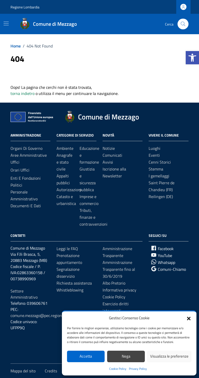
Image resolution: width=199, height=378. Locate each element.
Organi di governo (26, 148)
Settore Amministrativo (24, 294)
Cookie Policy (117, 368)
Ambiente (65, 148)
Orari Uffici (19, 170)
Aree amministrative (28, 155)
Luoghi (154, 148)
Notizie (109, 148)
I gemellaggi (159, 176)
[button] (192, 57)
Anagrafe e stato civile (64, 162)
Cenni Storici (160, 162)
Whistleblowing (70, 290)
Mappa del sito (23, 371)
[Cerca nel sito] (183, 24)
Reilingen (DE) (161, 196)
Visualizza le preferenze (169, 356)
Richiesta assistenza (74, 283)
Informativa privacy (119, 290)
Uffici (14, 162)
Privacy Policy (138, 368)
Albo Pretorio (114, 283)
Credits (51, 371)
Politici (16, 185)
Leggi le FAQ (67, 249)
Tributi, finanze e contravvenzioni (93, 217)
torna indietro (22, 93)
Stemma (156, 169)
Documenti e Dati (25, 206)
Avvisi (108, 162)
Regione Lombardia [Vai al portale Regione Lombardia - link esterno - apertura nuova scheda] (24, 7)
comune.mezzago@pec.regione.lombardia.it (47, 315)
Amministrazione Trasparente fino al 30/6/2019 (119, 269)
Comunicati (112, 155)
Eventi (154, 155)
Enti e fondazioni (25, 178)
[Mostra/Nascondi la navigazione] (6, 23)
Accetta (86, 356)
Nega (126, 356)
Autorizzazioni (69, 190)
